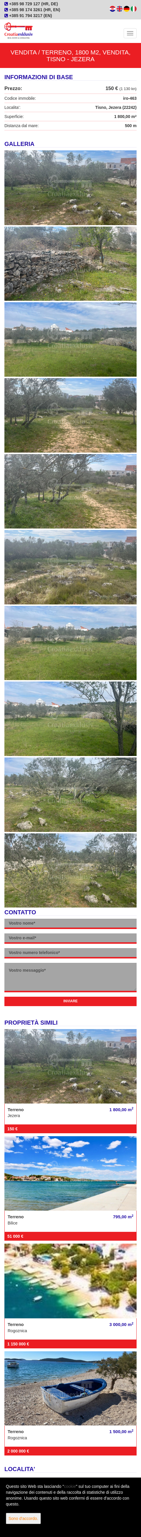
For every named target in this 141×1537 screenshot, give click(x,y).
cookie (70, 1486)
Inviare (70, 1001)
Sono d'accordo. (23, 1518)
